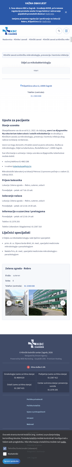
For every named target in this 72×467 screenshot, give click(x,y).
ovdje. (63, 441)
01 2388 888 (36, 96)
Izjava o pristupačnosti (36, 412)
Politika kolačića (33, 405)
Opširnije (50, 13)
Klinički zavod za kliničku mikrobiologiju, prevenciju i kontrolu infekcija (36, 55)
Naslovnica (7, 39)
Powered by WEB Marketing (21, 358)
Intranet (30, 418)
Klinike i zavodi (21, 39)
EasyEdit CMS (40, 358)
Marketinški (13, 453)
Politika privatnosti (35, 399)
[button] (62, 303)
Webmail (30, 424)
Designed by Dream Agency (36, 355)
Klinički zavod (35, 39)
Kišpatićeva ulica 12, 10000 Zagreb (36, 85)
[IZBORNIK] (66, 31)
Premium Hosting (54, 358)
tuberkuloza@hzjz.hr (22, 166)
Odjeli (36, 70)
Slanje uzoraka (10, 125)
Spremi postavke (11, 461)
